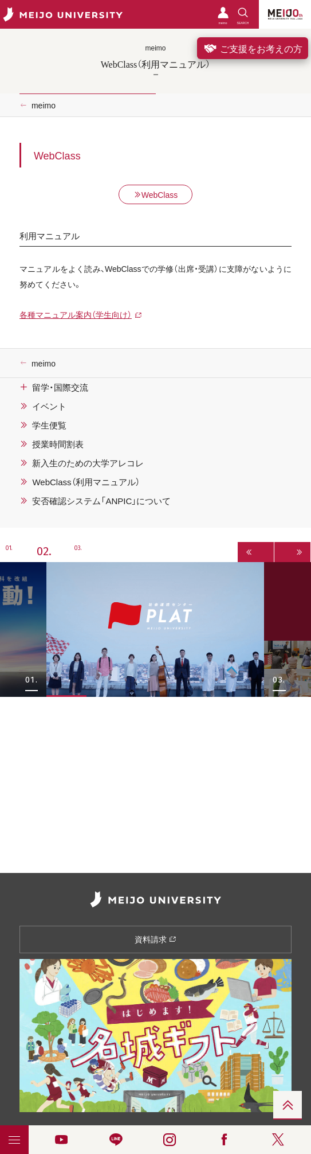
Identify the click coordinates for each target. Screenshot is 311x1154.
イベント (49, 406)
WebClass (155, 194)
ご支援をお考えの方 (252, 48)
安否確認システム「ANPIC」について (101, 500)
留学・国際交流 (60, 387)
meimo (44, 105)
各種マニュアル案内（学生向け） (75, 314)
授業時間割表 (58, 444)
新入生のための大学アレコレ (88, 463)
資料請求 (155, 939)
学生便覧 (49, 425)
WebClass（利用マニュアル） (85, 481)
